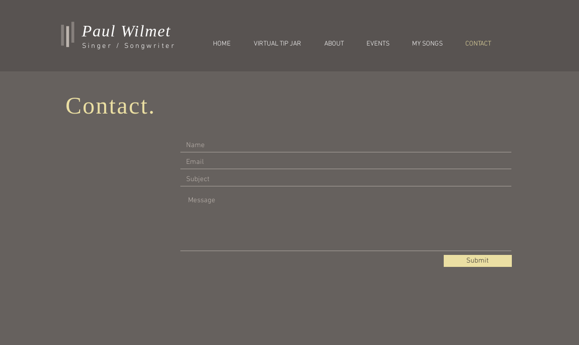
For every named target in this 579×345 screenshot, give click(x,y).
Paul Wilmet (126, 31)
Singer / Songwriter (129, 46)
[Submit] (478, 261)
